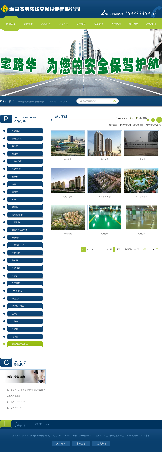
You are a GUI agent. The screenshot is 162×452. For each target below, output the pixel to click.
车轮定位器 (17, 161)
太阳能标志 (17, 222)
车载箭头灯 (17, 237)
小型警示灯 (17, 298)
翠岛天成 (68, 233)
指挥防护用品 (18, 306)
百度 (47, 424)
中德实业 (68, 159)
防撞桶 (15, 192)
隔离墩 (15, 207)
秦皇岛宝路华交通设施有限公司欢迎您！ (30, 101)
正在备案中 (145, 435)
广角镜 (15, 321)
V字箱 (14, 276)
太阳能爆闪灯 (18, 215)
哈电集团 (141, 159)
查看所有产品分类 (20, 344)
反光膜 (15, 329)
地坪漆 (15, 337)
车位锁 (15, 146)
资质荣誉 (81, 24)
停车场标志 (17, 291)
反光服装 (16, 268)
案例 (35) (105, 233)
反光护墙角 (17, 169)
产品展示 (63, 24)
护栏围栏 (16, 253)
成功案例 (98, 24)
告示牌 (15, 314)
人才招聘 (116, 24)
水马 (14, 199)
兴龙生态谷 (68, 196)
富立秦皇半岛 (141, 196)
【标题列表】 (138, 125)
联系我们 (151, 24)
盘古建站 (119, 435)
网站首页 (11, 24)
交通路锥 (16, 131)
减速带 (15, 154)
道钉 (14, 184)
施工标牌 (16, 283)
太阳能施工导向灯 (20, 230)
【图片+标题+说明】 (153, 125)
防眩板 (15, 260)
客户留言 (133, 24)
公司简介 (28, 24)
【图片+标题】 (125, 125)
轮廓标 (15, 176)
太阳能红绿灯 (18, 245)
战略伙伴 (46, 24)
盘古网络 (38, 424)
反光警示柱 (17, 138)
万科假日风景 (105, 196)
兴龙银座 (105, 159)
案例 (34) (141, 233)
